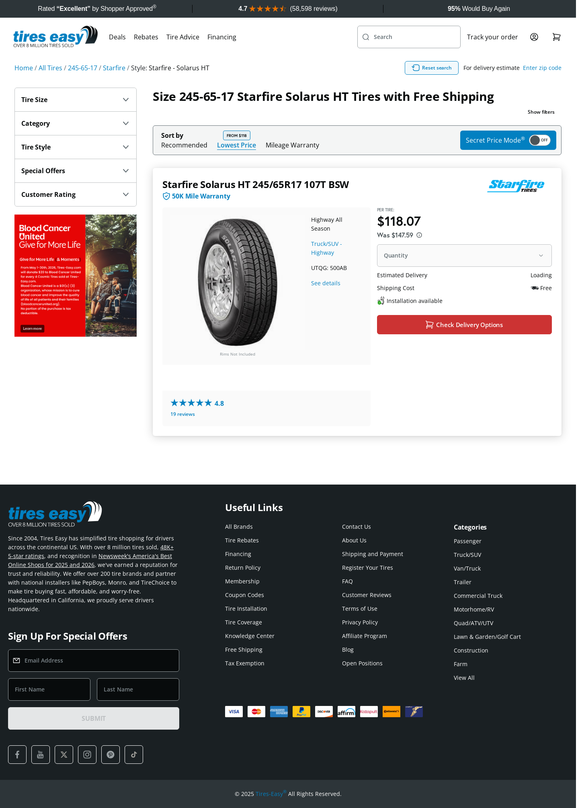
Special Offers (75, 188)
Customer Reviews (366, 595)
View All (464, 677)
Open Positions (362, 663)
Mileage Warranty (292, 162)
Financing (221, 54)
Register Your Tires (367, 567)
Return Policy (242, 567)
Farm (460, 664)
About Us (354, 540)
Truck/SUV (467, 554)
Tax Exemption (244, 663)
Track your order (492, 54)
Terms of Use (359, 608)
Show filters (541, 129)
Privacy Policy (360, 622)
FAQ (347, 581)
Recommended (184, 162)
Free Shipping (243, 649)
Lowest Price (236, 162)
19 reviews (182, 431)
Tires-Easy (271, 794)
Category (75, 141)
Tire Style (75, 164)
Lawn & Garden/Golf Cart (487, 636)
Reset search (470, 86)
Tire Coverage (243, 622)
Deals (117, 54)
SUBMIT (94, 718)
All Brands (239, 526)
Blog (348, 649)
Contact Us (356, 526)
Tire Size (75, 117)
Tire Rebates (242, 540)
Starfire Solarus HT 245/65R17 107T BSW (255, 202)
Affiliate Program (364, 636)
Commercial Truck (478, 595)
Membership (242, 581)
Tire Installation (246, 608)
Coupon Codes (244, 595)
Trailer (462, 582)
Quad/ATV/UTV (473, 623)
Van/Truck (467, 568)
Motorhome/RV (474, 609)
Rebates (146, 54)
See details (325, 301)
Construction (471, 650)
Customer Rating (75, 212)
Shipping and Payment (372, 554)
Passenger (468, 541)
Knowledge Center (250, 636)
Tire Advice (182, 54)
